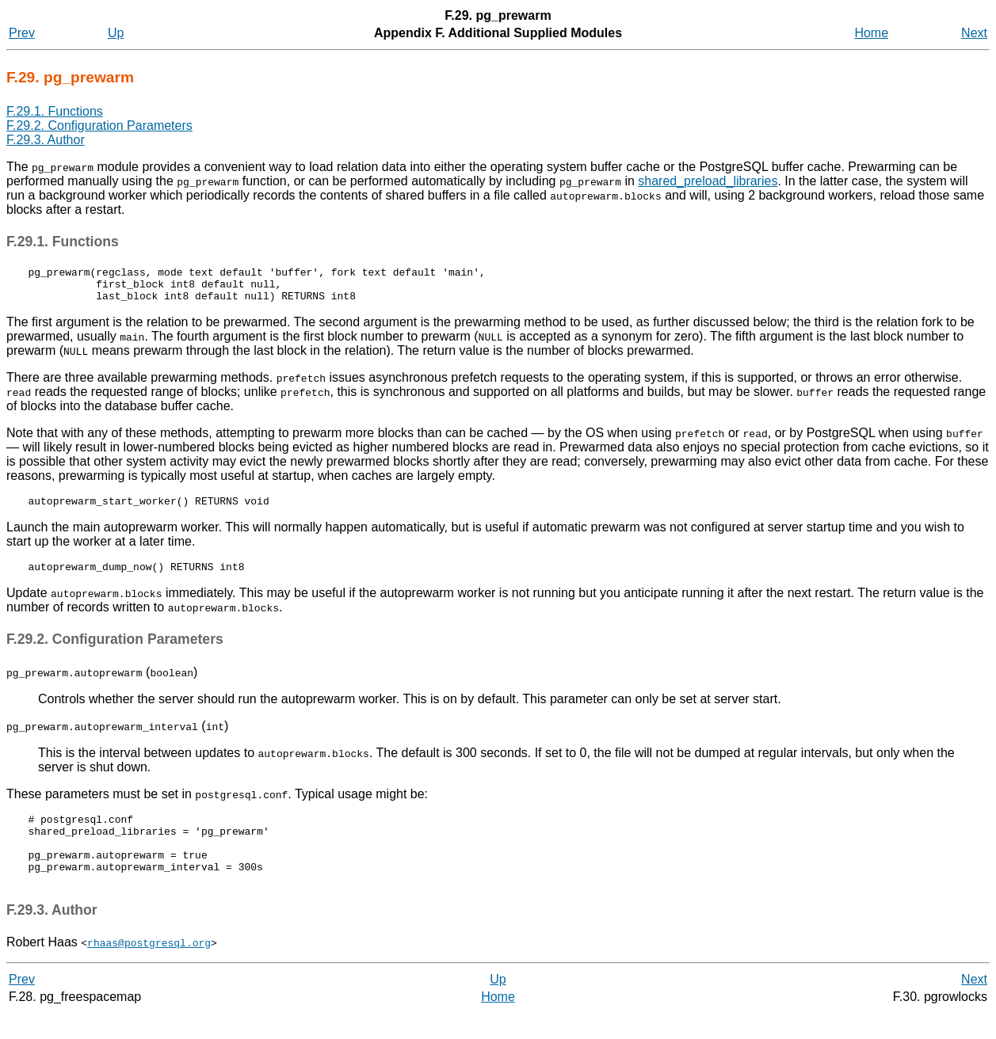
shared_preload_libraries (707, 181)
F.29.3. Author (45, 140)
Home (871, 33)
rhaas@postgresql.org (149, 968)
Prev (22, 33)
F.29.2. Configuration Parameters (99, 125)
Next (974, 33)
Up (116, 33)
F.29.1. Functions (54, 111)
